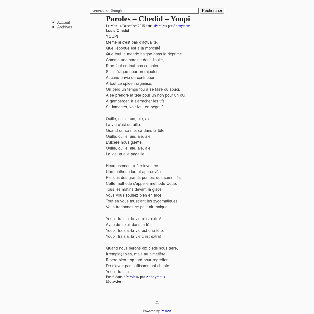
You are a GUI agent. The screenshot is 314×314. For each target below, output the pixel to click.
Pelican (166, 311)
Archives (64, 27)
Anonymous (181, 26)
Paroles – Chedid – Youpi (148, 18)
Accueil (63, 22)
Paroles (160, 26)
